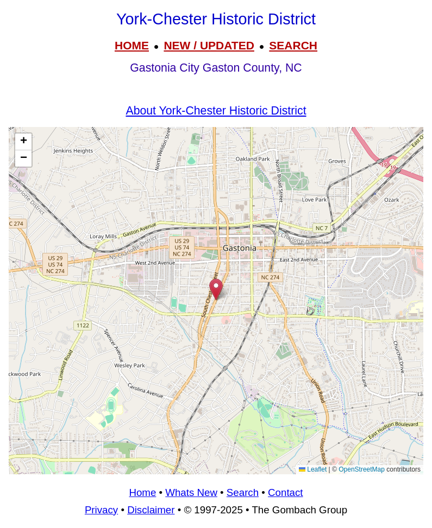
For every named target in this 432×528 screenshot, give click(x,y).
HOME (132, 45)
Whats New (191, 492)
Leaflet (313, 469)
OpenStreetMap (362, 469)
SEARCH (293, 45)
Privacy (101, 510)
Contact (285, 492)
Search (243, 492)
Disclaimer (150, 510)
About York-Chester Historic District (216, 110)
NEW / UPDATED (209, 45)
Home (142, 492)
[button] (216, 289)
